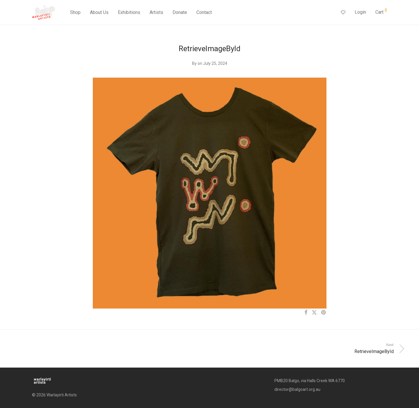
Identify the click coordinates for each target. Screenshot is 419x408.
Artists (156, 12)
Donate (180, 12)
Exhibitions (129, 12)
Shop (75, 12)
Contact (204, 12)
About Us (99, 12)
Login (360, 12)
